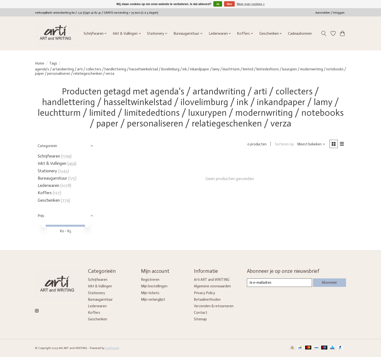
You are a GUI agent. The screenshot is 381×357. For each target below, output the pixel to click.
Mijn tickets (150, 293)
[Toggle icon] (323, 33)
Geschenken (49, 200)
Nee (229, 4)
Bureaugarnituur (52, 178)
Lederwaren (48, 185)
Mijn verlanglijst (153, 299)
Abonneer (329, 282)
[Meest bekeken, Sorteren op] (311, 144)
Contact (200, 312)
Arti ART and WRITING (211, 279)
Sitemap (200, 319)
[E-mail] (279, 282)
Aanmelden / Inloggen (330, 12)
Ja (217, 4)
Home (39, 63)
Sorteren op (284, 144)
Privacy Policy (204, 293)
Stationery (47, 171)
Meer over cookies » (251, 4)
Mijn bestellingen (154, 286)
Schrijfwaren (49, 156)
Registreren (150, 279)
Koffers (45, 192)
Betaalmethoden (207, 299)
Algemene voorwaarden (212, 286)
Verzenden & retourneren (214, 306)
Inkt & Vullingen (52, 163)
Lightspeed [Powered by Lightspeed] (112, 348)
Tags (53, 63)
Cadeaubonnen (300, 33)
